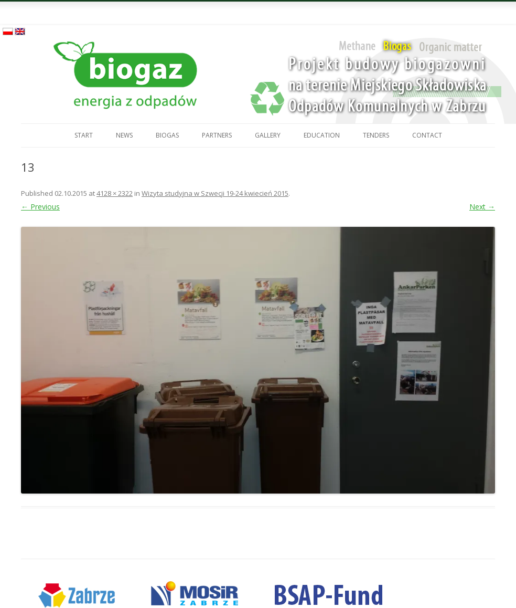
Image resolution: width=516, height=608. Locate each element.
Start (83, 135)
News (124, 135)
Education (322, 135)
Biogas (167, 135)
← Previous (40, 207)
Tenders (376, 135)
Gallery (268, 135)
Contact (427, 135)
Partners (217, 135)
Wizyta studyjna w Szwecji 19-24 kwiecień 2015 (215, 193)
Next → (482, 207)
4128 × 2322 (114, 193)
